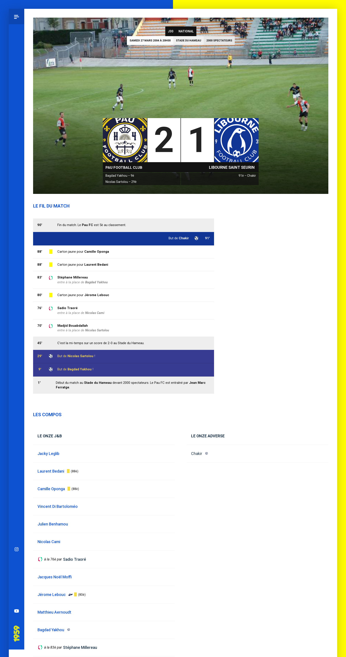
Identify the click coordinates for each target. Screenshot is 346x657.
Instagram (16, 274)
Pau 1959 (16, 352)
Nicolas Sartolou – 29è (121, 182)
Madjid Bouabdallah (72, 326)
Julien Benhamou (53, 524)
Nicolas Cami (94, 313)
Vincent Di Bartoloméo (58, 506)
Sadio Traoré (67, 308)
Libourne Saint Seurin (232, 167)
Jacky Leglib (48, 453)
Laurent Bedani (96, 265)
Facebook (16, 305)
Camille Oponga (96, 252)
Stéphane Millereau (72, 277)
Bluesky (16, 289)
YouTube (16, 335)
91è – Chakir (247, 175)
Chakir (196, 453)
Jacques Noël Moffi (55, 577)
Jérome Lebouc (96, 295)
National (186, 31)
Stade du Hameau (188, 40)
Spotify (16, 320)
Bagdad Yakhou (80, 369)
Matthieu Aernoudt (54, 612)
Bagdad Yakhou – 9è (119, 175)
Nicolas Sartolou (80, 356)
